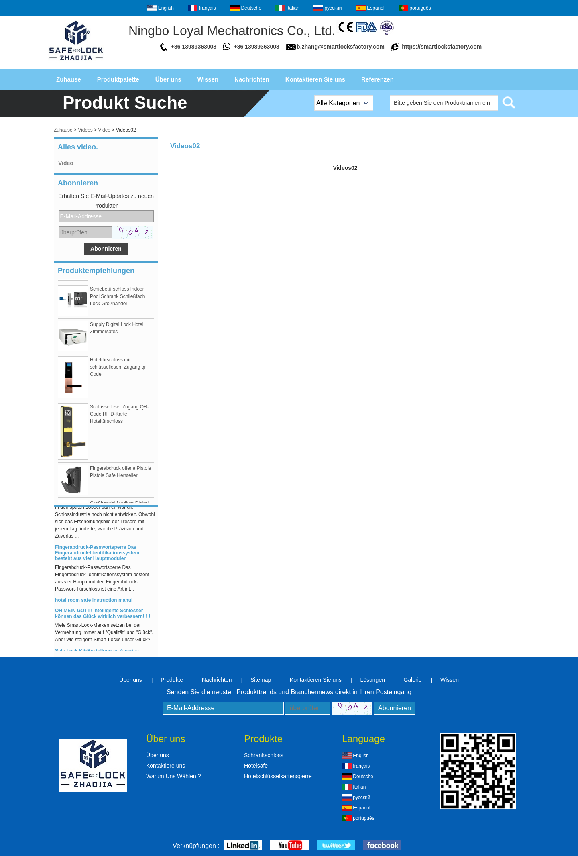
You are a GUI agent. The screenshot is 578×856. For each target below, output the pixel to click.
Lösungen (372, 680)
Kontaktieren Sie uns (315, 79)
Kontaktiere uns (165, 765)
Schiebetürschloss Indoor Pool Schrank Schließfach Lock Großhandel (117, 297)
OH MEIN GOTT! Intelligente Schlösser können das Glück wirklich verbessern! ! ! (102, 614)
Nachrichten (251, 79)
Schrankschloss (263, 755)
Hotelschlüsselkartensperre (278, 776)
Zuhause (68, 79)
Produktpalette (118, 79)
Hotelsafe (256, 765)
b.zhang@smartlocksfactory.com (341, 46)
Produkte (172, 680)
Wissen (207, 79)
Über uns (168, 79)
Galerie (412, 680)
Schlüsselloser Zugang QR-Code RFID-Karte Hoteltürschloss (119, 415)
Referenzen (377, 79)
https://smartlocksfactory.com (442, 46)
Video (104, 130)
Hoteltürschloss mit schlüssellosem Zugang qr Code (118, 368)
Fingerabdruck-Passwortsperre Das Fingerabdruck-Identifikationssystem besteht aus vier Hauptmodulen (97, 553)
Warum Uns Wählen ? (173, 776)
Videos (85, 130)
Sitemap (260, 680)
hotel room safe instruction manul (93, 601)
